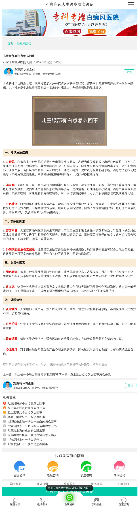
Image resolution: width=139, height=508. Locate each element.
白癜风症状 (23, 43)
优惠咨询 (124, 502)
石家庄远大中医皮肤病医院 (69, 4)
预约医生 (97, 502)
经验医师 (69, 483)
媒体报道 (42, 483)
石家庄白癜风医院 (14, 62)
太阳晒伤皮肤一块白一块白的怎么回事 (30, 421)
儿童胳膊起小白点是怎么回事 (24, 403)
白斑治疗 (124, 483)
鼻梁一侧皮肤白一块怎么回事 (24, 417)
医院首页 (15, 483)
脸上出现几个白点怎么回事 (22, 412)
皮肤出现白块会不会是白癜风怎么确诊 (30, 435)
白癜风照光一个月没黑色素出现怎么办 (30, 426)
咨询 (129, 71)
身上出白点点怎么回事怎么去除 (90, 374)
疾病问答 (96, 483)
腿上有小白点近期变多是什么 (24, 408)
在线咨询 (69, 499)
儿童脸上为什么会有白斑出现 (24, 430)
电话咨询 (42, 502)
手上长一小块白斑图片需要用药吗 (36, 374)
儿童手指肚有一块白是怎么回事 (25, 444)
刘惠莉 (18, 69)
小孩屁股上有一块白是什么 (22, 439)
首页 (10, 43)
